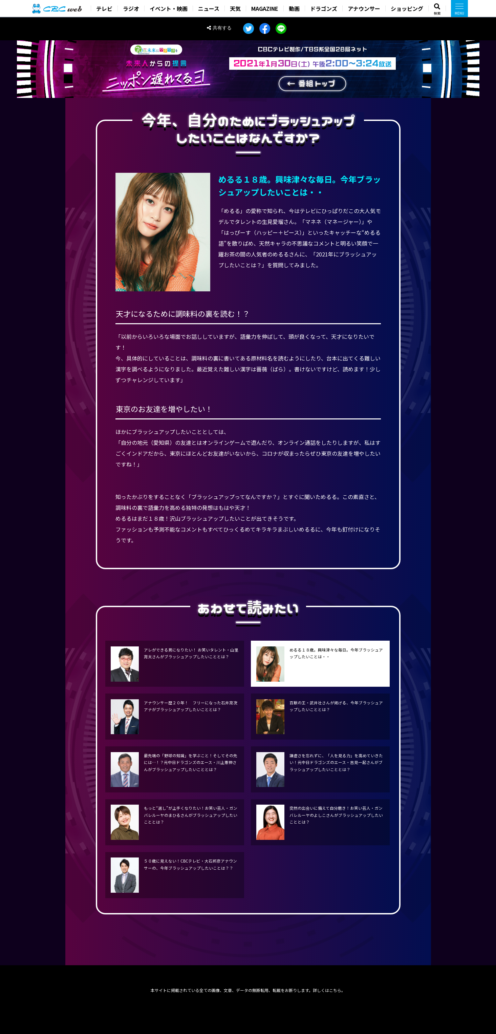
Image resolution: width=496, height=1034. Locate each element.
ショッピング (407, 8)
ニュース (208, 8)
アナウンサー (364, 8)
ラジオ (131, 8)
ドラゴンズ (323, 8)
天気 (235, 8)
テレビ (104, 8)
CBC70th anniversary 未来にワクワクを (156, 49)
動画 (294, 8)
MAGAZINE (264, 8)
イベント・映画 (169, 8)
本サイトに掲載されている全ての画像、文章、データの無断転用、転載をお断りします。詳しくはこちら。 (248, 990)
